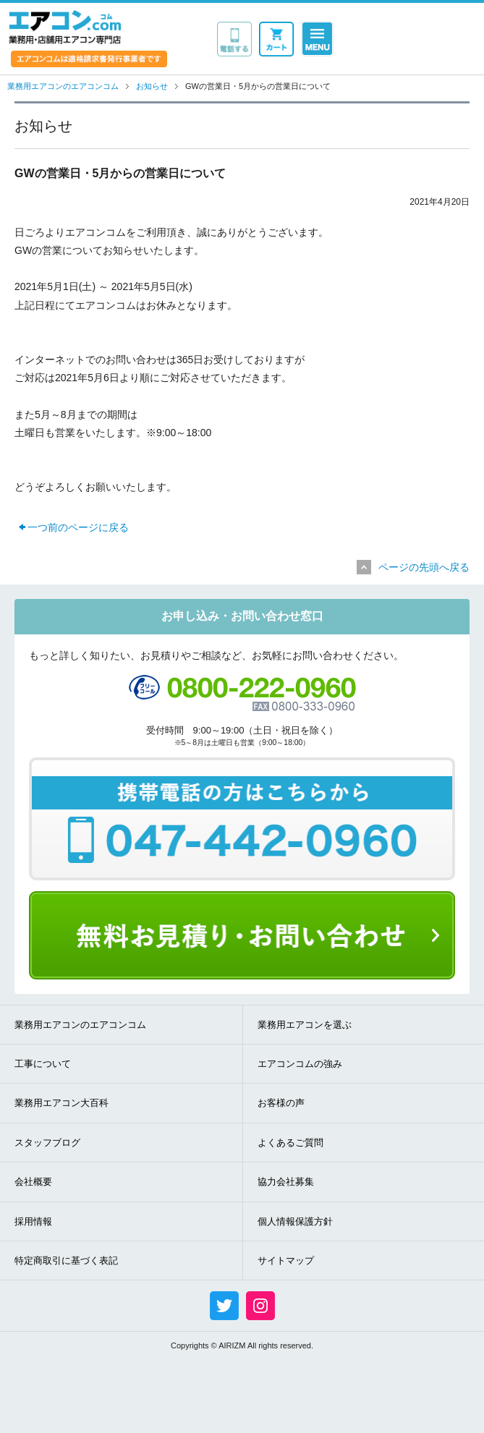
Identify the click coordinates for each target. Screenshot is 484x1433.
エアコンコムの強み (300, 1063)
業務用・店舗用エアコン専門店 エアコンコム (65, 27)
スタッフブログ (47, 1142)
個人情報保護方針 (295, 1221)
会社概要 (33, 1181)
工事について (42, 1063)
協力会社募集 (286, 1181)
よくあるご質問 (290, 1142)
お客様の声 (281, 1102)
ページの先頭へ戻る (424, 567)
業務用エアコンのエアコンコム (80, 1024)
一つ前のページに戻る (78, 527)
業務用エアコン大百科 (61, 1102)
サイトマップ (286, 1260)
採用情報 (33, 1221)
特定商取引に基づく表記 (66, 1260)
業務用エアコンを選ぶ (305, 1024)
